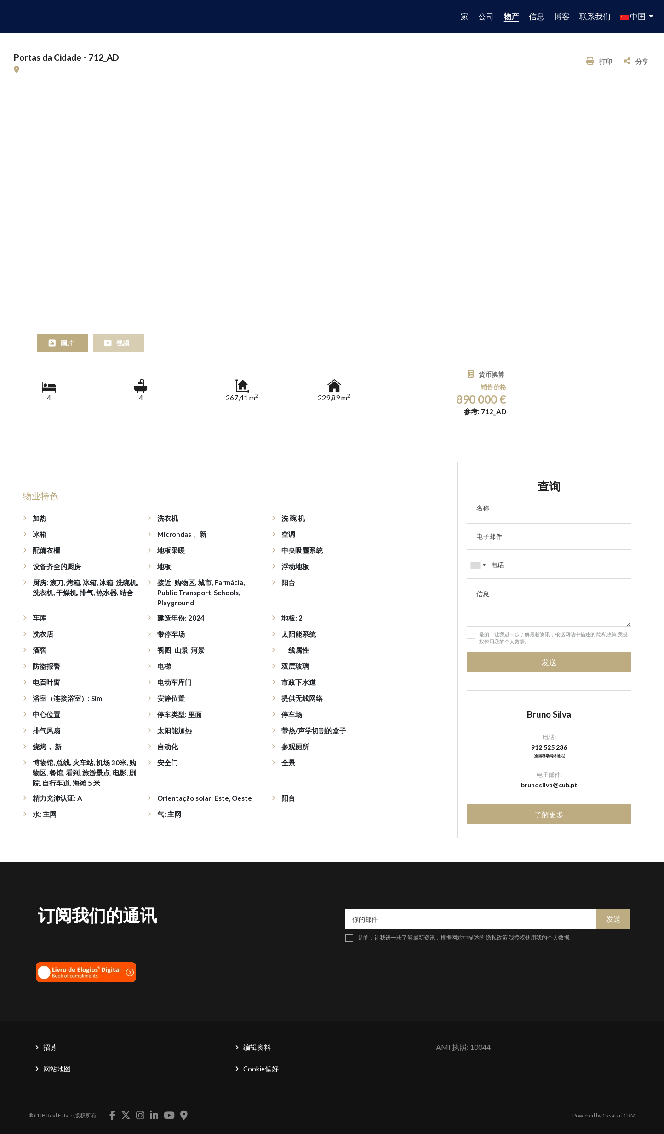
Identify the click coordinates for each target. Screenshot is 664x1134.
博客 (562, 16)
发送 (549, 662)
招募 (50, 1047)
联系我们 (595, 16)
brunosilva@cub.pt (549, 785)
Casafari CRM (618, 1115)
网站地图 (57, 1069)
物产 (511, 16)
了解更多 (549, 814)
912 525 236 (549, 747)
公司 (486, 16)
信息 (536, 16)
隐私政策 (606, 634)
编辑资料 (257, 1047)
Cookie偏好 (261, 1069)
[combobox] (549, 565)
